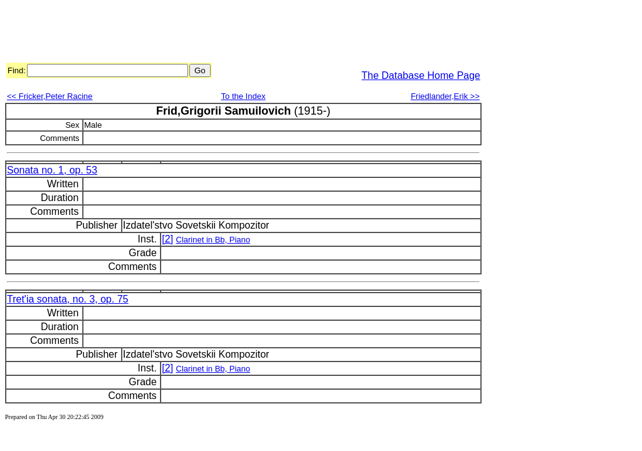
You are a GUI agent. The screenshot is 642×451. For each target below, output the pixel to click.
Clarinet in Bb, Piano (213, 239)
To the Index (243, 96)
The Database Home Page (421, 75)
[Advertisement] (233, 33)
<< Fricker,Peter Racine (50, 96)
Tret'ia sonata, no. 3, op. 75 (68, 299)
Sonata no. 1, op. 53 (52, 170)
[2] (167, 239)
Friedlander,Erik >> (445, 96)
